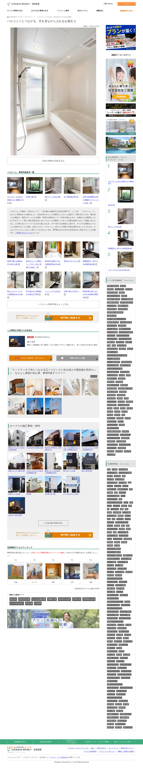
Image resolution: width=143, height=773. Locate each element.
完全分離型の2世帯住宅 (114, 431)
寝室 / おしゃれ (123, 701)
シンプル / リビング (113, 664)
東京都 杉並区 (111, 395)
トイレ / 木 (110, 572)
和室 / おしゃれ (122, 720)
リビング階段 (126, 512)
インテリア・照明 (123, 532)
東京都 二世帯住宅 (112, 391)
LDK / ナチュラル (112, 631)
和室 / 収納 (118, 727)
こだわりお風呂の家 (126, 322)
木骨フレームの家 (16, 493)
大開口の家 (122, 348)
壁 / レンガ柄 (111, 654)
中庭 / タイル (123, 595)
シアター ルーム (112, 325)
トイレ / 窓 (110, 565)
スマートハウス (112, 401)
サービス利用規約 (90, 751)
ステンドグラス (123, 535)
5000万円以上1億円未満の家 (115, 312)
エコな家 (121, 375)
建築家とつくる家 (123, 305)
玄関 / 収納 (129, 572)
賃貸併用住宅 (111, 441)
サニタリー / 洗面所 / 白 (114, 548)
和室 (123, 415)
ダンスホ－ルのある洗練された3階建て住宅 (15, 200)
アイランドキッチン (113, 434)
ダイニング (118, 486)
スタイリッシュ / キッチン (115, 697)
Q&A (92, 748)
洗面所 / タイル (128, 555)
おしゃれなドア (118, 538)
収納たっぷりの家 (112, 352)
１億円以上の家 (112, 315)
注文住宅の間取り (112, 292)
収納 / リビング (112, 667)
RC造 (113, 345)
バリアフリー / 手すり (125, 338)
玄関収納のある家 (126, 362)
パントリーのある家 (113, 365)
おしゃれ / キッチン (113, 687)
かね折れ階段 (117, 512)
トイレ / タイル (122, 568)
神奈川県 (119, 398)
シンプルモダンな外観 (125, 472)
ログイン (127, 3)
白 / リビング (111, 661)
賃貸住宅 (121, 292)
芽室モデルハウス (71, 261)
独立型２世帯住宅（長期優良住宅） (53, 448)
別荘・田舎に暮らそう (126, 302)
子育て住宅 (129, 289)
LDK (129, 482)
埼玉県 (126, 398)
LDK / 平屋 (127, 634)
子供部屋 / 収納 (124, 717)
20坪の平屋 (127, 451)
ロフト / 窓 (120, 591)
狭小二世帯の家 (90, 470)
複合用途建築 (127, 538)
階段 (126, 509)
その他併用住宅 (121, 441)
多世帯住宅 (125, 431)
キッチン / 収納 (120, 572)
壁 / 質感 (119, 654)
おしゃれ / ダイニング (113, 677)
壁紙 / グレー (117, 641)
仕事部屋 (121, 529)
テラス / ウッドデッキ (113, 605)
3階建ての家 (111, 342)
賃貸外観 (110, 545)
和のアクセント (112, 421)
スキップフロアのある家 (125, 332)
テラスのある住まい (113, 372)
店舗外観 (124, 542)
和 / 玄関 (128, 624)
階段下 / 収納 (120, 588)
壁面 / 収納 (110, 575)
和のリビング (111, 418)
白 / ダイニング (112, 674)
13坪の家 (117, 411)
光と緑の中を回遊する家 (35, 446)
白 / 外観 (114, 469)
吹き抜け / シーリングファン (115, 621)
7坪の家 (110, 408)
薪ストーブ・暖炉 (112, 535)
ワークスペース (112, 448)
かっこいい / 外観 (112, 472)
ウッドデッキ (114, 509)
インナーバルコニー (124, 618)
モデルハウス (120, 342)
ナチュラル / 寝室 (112, 707)
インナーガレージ (112, 424)
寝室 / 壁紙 (118, 704)
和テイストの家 (122, 345)
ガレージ (127, 515)
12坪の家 (124, 411)
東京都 (128, 375)
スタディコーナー (112, 529)
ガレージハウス (119, 289)
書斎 (127, 525)
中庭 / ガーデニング (113, 598)
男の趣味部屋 (121, 448)
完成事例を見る (20, 742)
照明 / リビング (122, 667)
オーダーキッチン (125, 434)
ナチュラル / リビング (113, 671)
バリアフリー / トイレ (123, 335)
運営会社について (127, 748)
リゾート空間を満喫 (127, 299)
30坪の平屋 (119, 451)
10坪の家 (129, 408)
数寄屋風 (117, 525)
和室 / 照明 (110, 724)
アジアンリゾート (112, 444)
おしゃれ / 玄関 (120, 479)
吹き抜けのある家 (112, 348)
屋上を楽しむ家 (125, 372)
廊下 (123, 525)
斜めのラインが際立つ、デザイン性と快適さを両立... (33, 264)
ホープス (31, 342)
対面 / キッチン (112, 489)
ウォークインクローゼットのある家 (117, 355)
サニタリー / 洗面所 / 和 (114, 552)
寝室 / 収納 (118, 575)
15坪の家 (117, 415)
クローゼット (122, 581)
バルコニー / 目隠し (113, 615)
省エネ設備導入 (112, 405)
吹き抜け (124, 505)
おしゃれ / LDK (112, 628)
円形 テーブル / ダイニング (115, 684)
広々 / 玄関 (121, 624)
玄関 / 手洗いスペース (113, 558)
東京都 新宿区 (121, 395)
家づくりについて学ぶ (123, 742)
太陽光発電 (129, 401)
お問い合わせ (108, 3)
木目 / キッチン (121, 694)
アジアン (110, 525)
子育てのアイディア (113, 428)
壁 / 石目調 (126, 654)
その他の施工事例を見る (53, 523)
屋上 (109, 519)
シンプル (127, 519)
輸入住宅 (130, 348)
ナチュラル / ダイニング (124, 674)
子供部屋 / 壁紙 (112, 720)
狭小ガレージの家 (71, 470)
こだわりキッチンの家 (113, 295)
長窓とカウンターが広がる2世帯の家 (16, 448)
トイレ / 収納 (119, 565)
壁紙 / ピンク (111, 648)
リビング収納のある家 (113, 358)
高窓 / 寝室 (120, 710)
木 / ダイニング (126, 677)
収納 (120, 499)
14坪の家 (110, 415)
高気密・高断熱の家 (113, 286)
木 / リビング (120, 661)
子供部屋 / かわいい (125, 714)
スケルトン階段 (112, 515)
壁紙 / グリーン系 (112, 644)
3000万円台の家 (112, 309)
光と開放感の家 (70, 197)
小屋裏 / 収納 (111, 588)
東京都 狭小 (124, 385)
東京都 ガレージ (112, 378)
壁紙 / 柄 (119, 648)
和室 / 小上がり (128, 727)
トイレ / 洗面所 (112, 562)
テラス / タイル (126, 605)
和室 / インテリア (120, 724)
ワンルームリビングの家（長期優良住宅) (90, 448)
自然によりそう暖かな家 (16, 470)
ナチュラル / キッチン (126, 687)
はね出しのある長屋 (16, 514)
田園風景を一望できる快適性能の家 (120, 248)
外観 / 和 (110, 476)
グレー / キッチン (121, 691)
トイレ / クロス (112, 568)
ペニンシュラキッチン (113, 438)
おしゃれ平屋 (111, 454)
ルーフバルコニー (112, 618)
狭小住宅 (123, 286)
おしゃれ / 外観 (123, 469)
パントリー (111, 585)
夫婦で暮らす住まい (71, 291)
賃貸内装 (117, 542)
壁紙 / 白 (126, 638)
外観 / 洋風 (117, 476)
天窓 (130, 505)
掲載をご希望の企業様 (126, 751)
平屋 (109, 345)
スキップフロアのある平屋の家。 (119, 270)
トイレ (123, 495)
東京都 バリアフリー (113, 385)
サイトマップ (113, 748)
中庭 (131, 502)
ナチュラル (120, 519)
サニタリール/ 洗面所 (113, 495)
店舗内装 (110, 542)
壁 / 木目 (121, 651)
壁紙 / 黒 (110, 641)
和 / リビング (123, 658)
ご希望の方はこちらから (24, 233)
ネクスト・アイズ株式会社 (59, 757)
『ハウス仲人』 (71, 742)
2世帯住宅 (110, 289)
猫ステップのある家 (52, 197)
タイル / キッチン (112, 701)
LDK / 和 (119, 638)
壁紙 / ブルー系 (128, 641)
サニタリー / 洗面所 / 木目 (114, 555)
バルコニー (116, 505)
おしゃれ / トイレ (112, 499)
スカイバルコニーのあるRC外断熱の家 (35, 471)
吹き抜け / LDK (122, 628)
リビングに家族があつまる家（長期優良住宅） (71, 448)
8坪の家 (116, 408)
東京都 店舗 (111, 381)
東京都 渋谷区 (111, 398)
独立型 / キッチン (122, 489)
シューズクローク (112, 581)
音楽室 (109, 532)
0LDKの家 (30, 197)
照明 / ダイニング (112, 681)
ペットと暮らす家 (112, 329)
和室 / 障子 (110, 727)
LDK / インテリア (123, 631)
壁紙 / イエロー (123, 644)
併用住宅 (124, 295)
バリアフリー (111, 335)
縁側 (122, 509)
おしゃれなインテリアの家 (115, 368)
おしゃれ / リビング (125, 664)
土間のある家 (122, 325)
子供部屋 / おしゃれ (113, 717)
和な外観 (127, 418)
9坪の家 (123, 408)
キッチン (125, 486)
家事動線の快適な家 (113, 302)
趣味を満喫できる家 (113, 322)
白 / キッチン (111, 691)
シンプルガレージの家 (71, 493)
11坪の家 (110, 411)
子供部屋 (121, 424)
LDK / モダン (111, 634)
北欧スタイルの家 (125, 365)
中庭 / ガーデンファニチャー (115, 601)
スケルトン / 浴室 (122, 562)
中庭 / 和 (127, 601)
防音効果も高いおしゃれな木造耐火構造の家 (90, 294)
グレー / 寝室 (111, 710)
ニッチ (109, 538)
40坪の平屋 (111, 451)
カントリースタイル (124, 444)
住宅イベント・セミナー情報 (97, 742)
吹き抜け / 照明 (112, 624)
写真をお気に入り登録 (77, 358)
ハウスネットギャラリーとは (77, 748)
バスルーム (122, 492)
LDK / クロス (111, 638)
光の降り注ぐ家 (53, 493)
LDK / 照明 (120, 634)
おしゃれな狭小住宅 (123, 405)
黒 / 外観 (117, 545)
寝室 (131, 489)
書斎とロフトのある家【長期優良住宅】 (53, 471)
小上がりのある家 (112, 332)
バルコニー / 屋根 (125, 615)
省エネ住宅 (121, 401)
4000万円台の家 (122, 309)
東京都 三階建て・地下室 (125, 388)
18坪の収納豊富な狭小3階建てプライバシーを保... (91, 200)
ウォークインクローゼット (115, 502)
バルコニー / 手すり (125, 611)
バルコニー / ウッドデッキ (115, 608)
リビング (110, 486)
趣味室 (128, 529)
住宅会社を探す (46, 742)
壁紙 (115, 532)
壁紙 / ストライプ (112, 651)
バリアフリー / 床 (112, 338)
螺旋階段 (120, 515)
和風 (113, 519)
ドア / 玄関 (110, 479)
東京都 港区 (123, 391)
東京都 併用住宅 (112, 388)
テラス (109, 505)
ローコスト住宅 (112, 305)
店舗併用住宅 (125, 438)
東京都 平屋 (122, 378)
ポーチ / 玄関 (122, 482)
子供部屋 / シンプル (113, 714)
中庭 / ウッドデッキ (113, 595)
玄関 (124, 476)
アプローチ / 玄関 (112, 482)
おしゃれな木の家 (112, 375)
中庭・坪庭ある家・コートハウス (116, 319)
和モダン (120, 421)
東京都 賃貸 (119, 381)
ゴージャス (111, 522)
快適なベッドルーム (124, 329)
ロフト (126, 502)
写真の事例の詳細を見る (53, 161)
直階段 (109, 512)
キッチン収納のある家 (113, 362)
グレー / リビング (126, 671)
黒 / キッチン (111, 694)
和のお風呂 (120, 418)
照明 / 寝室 (122, 707)
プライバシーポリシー (107, 751)
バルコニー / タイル (113, 611)
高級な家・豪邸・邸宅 (113, 299)
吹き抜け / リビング (113, 658)
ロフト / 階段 (111, 591)
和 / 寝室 (126, 704)
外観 (109, 469)
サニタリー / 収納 (126, 558)
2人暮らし (128, 342)
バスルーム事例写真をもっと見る (53, 304)
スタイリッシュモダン (122, 522)
